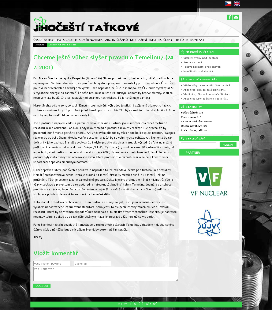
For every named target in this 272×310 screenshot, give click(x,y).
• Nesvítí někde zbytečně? (197, 71)
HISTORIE (181, 40)
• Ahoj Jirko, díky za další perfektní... (204, 90)
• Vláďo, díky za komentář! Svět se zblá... (207, 85)
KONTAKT (197, 40)
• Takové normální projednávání (201, 67)
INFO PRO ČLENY (160, 40)
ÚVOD (37, 40)
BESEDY (49, 40)
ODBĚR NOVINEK (91, 40)
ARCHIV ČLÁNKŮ (116, 40)
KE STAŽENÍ (138, 40)
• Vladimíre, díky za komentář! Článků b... (207, 94)
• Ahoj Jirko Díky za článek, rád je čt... (204, 99)
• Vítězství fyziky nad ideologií (200, 58)
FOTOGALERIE (67, 40)
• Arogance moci (191, 62)
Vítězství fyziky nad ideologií (63, 45)
